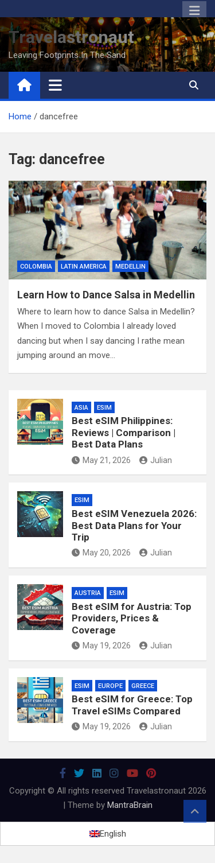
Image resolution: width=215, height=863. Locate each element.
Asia (81, 407)
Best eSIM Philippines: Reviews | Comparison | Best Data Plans (123, 432)
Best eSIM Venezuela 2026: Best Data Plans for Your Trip (134, 525)
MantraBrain (130, 805)
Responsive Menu (194, 11)
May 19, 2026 (101, 645)
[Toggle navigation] (55, 85)
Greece (142, 686)
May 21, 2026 (101, 460)
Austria (88, 593)
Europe (110, 686)
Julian (155, 460)
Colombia (36, 266)
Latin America (84, 266)
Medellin (130, 266)
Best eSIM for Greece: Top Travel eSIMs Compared (132, 704)
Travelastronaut (71, 37)
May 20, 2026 (101, 552)
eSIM (104, 407)
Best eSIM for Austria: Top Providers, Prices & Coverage (131, 618)
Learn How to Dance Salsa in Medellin (106, 295)
